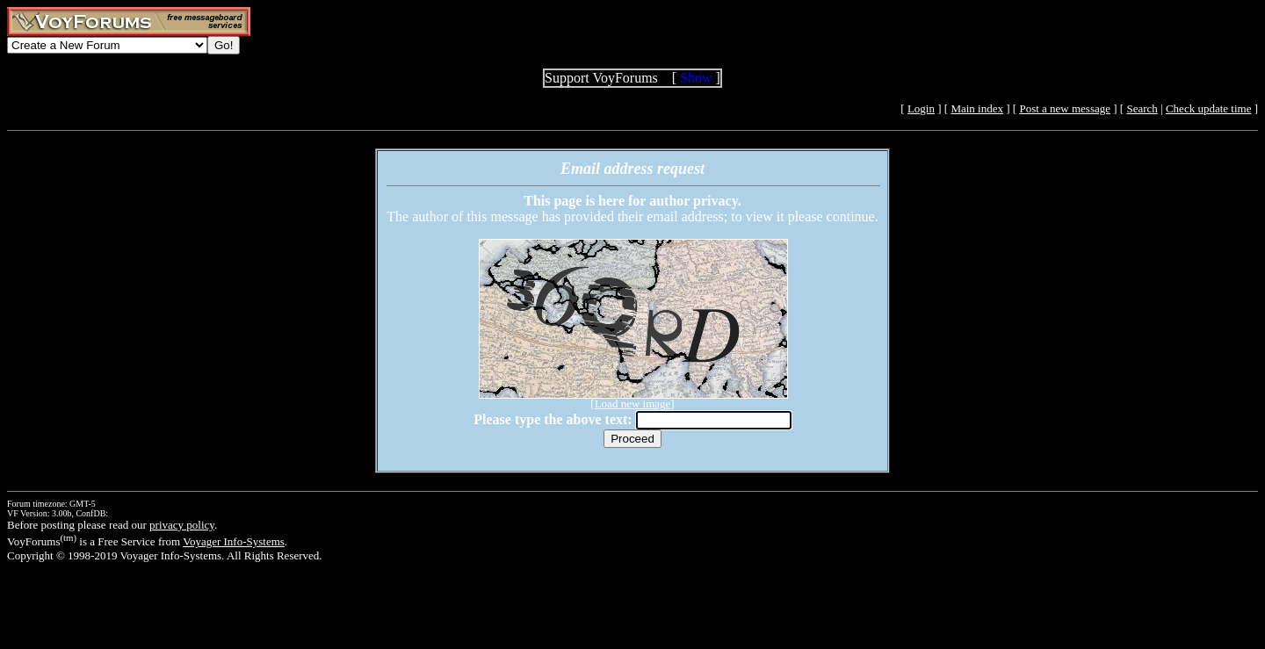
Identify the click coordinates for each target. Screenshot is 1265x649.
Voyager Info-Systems (234, 541)
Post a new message (1064, 108)
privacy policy (181, 524)
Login (921, 108)
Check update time (1208, 108)
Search (1141, 108)
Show (696, 77)
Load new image (633, 403)
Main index (977, 108)
